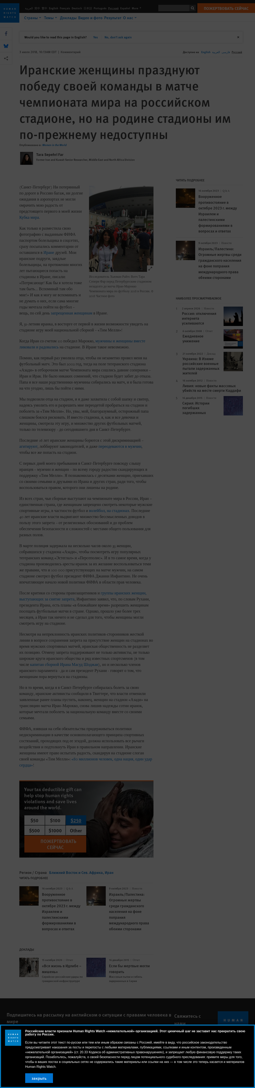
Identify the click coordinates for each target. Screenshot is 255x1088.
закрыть (39, 1078)
